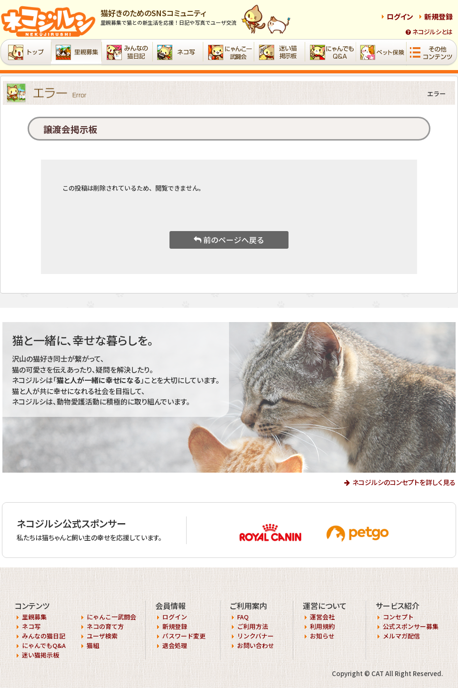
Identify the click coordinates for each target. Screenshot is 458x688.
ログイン (400, 16)
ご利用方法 (252, 626)
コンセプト (398, 616)
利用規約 (322, 626)
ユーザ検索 (102, 635)
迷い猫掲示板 (40, 654)
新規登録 (438, 16)
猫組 (93, 645)
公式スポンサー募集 (410, 626)
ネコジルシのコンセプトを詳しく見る (404, 482)
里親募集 (34, 616)
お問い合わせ (255, 645)
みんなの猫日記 (43, 635)
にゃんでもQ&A (44, 645)
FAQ (243, 616)
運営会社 (322, 616)
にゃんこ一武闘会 (111, 616)
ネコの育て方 (105, 626)
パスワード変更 (184, 635)
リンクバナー (255, 635)
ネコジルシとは (429, 31)
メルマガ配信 (401, 635)
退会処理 (174, 645)
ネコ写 (31, 626)
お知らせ (322, 635)
